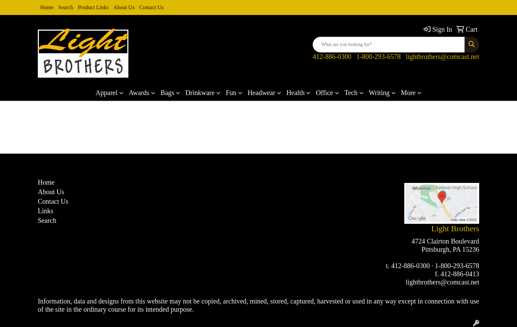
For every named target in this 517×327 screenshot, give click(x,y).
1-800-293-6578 (378, 56)
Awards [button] (139, 92)
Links (45, 211)
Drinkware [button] (200, 92)
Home (46, 7)
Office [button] (324, 92)
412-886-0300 (332, 56)
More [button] (408, 92)
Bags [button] (167, 92)
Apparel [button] (107, 92)
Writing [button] (379, 92)
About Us (124, 7)
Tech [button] (351, 92)
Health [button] (295, 92)
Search (65, 7)
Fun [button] (231, 92)
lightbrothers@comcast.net (442, 56)
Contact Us (151, 7)
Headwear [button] (261, 92)
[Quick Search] (389, 44)
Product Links (93, 7)
